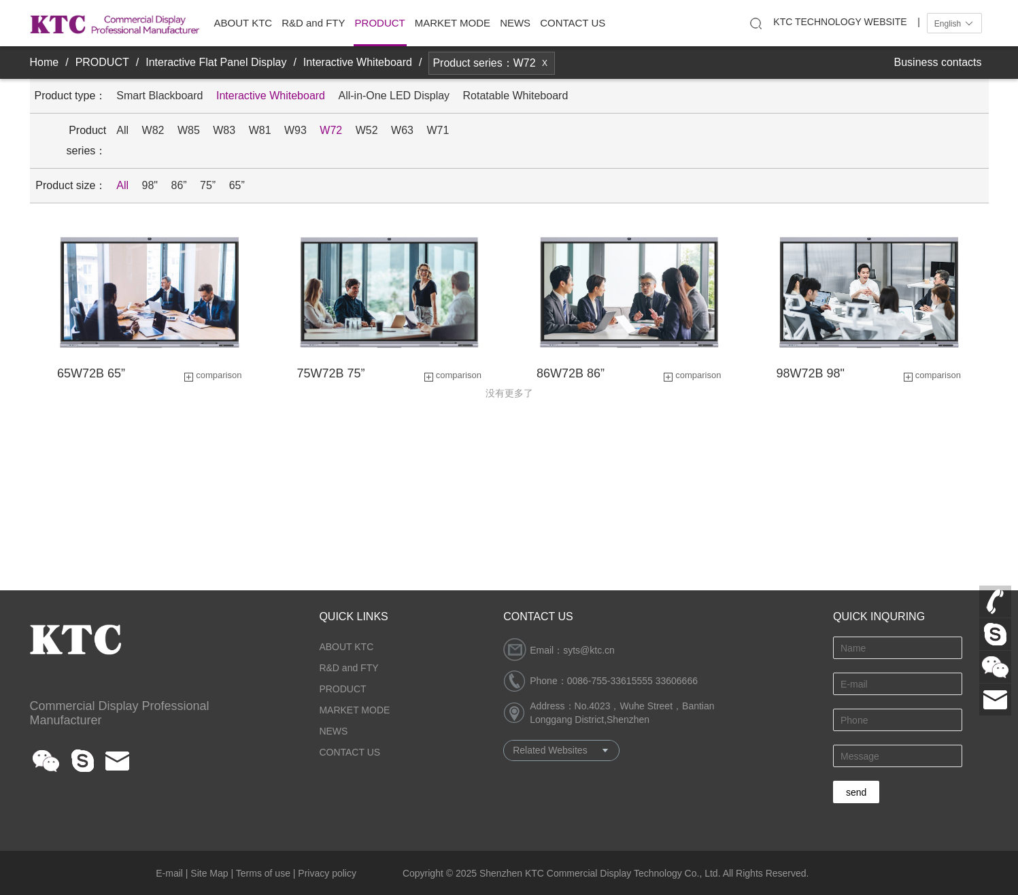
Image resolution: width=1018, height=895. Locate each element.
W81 (260, 130)
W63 (402, 130)
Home (44, 62)
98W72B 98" (811, 373)
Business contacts (938, 62)
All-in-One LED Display (393, 95)
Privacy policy (327, 873)
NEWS (515, 23)
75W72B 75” (331, 373)
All (122, 130)
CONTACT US (572, 23)
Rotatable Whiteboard (516, 95)
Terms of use (263, 873)
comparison (218, 375)
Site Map (209, 873)
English (954, 24)
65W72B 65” (91, 373)
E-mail (169, 873)
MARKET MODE (452, 23)
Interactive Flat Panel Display (216, 62)
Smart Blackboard (159, 95)
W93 (295, 130)
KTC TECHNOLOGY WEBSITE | (846, 21)
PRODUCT (380, 23)
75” (208, 185)
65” (237, 185)
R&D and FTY (313, 23)
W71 (437, 130)
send (856, 792)
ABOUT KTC (243, 23)
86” (178, 185)
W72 (331, 130)
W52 (367, 130)
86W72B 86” (571, 373)
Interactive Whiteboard (357, 62)
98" (150, 185)
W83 (224, 130)
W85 (188, 130)
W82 (153, 130)
